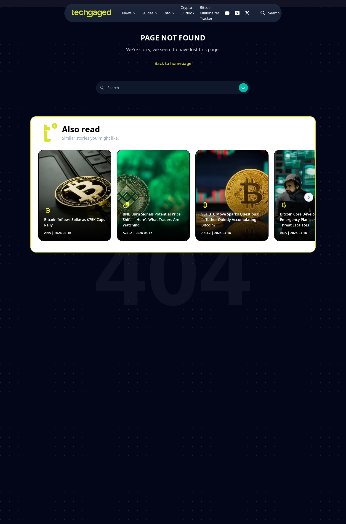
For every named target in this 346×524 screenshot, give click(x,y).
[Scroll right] (308, 197)
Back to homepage (173, 63)
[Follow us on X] (271, 13)
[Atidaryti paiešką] (297, 13)
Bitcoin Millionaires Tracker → (204, 13)
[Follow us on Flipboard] (261, 13)
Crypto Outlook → (158, 13)
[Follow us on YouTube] (251, 13)
